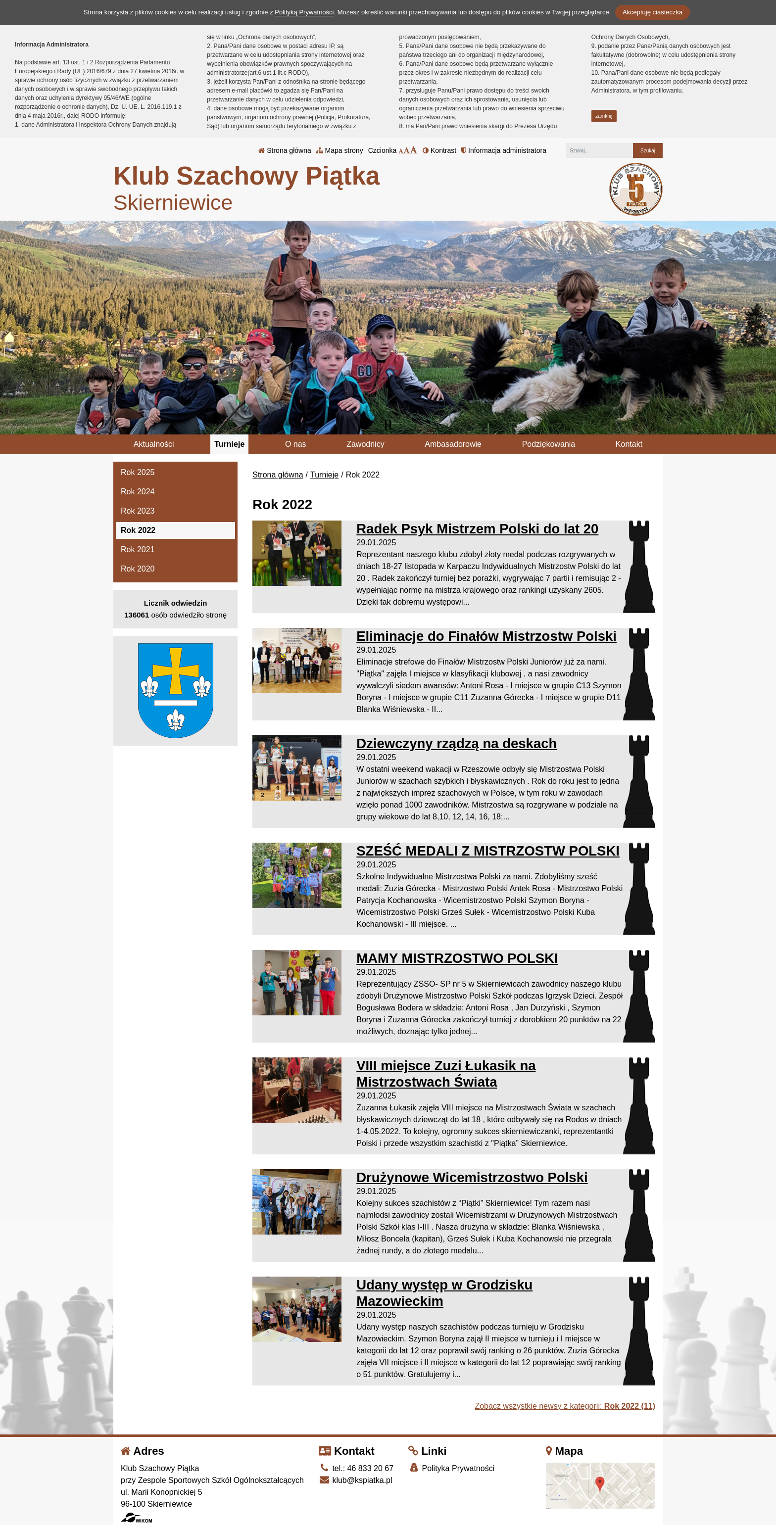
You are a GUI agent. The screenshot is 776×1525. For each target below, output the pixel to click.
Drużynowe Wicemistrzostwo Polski (471, 1177)
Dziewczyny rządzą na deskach (456, 743)
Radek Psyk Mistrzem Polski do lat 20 (477, 528)
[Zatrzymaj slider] (388, 424)
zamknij (603, 116)
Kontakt (629, 444)
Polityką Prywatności (304, 12)
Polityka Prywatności (451, 1468)
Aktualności (154, 444)
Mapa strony (339, 150)
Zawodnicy (365, 444)
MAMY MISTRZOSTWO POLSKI (457, 958)
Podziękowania (549, 444)
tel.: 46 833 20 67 (356, 1468)
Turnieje (229, 444)
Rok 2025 (138, 472)
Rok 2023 (138, 511)
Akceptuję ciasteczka (652, 12)
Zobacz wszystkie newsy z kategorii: (565, 1406)
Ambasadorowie (453, 444)
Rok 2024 (138, 491)
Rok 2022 (138, 530)
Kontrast (439, 150)
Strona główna (284, 150)
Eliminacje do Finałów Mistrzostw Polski (486, 636)
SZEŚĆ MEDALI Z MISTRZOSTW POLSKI (488, 850)
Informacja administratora (503, 150)
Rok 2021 (138, 549)
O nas (295, 444)
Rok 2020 (138, 569)
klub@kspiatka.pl (355, 1480)
